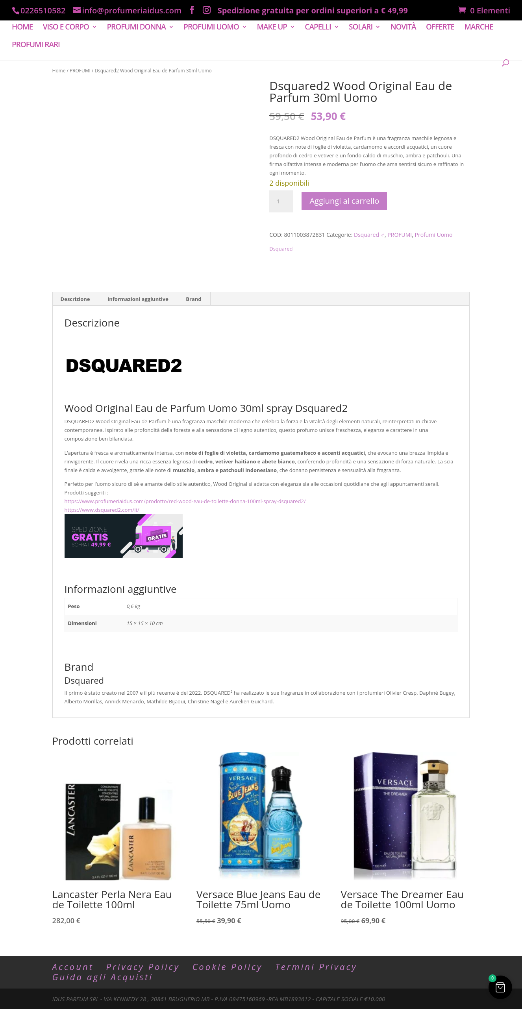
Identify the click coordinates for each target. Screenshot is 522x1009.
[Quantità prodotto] (281, 201)
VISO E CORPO (66, 28)
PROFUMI (80, 70)
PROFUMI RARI (36, 46)
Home (59, 70)
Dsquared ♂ (369, 234)
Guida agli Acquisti (102, 977)
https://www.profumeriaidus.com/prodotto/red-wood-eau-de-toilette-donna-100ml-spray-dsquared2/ (185, 501)
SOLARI (360, 28)
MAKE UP (272, 28)
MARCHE (479, 28)
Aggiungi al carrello (344, 201)
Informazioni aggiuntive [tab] (137, 299)
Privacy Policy (143, 966)
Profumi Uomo (434, 234)
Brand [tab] (193, 299)
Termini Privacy (316, 966)
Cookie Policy (227, 966)
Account (73, 966)
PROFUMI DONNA (136, 28)
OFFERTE (440, 28)
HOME (22, 28)
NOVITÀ (403, 28)
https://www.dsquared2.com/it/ (102, 509)
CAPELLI (318, 28)
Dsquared (280, 248)
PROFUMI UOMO (211, 28)
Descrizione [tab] (75, 299)
